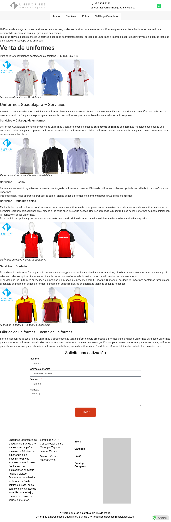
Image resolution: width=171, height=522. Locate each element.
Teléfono (35, 379)
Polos (85, 16)
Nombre (35, 359)
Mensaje (35, 390)
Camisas (71, 16)
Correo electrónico (40, 369)
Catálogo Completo (106, 16)
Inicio (56, 16)
